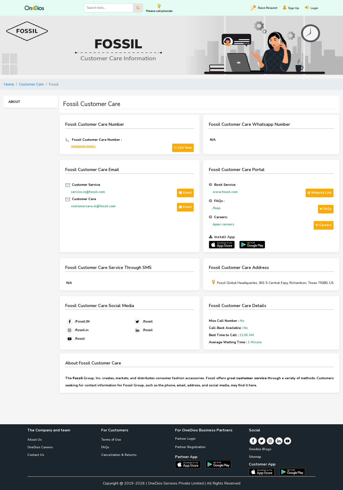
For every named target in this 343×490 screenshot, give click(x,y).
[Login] (314, 8)
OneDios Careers (40, 447)
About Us (34, 440)
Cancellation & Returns (118, 455)
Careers (324, 225)
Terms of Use (111, 440)
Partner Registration (190, 447)
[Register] (294, 8)
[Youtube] (75, 338)
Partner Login (185, 439)
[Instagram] (77, 330)
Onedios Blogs (260, 449)
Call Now (183, 148)
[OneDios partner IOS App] (223, 244)
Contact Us (35, 455)
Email (185, 193)
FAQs (326, 209)
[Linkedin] (143, 330)
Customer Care (31, 84)
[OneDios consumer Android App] (292, 471)
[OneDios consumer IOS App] (263, 471)
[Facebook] (77, 321)
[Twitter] (143, 321)
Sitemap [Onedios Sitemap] (255, 457)
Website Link (320, 193)
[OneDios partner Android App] (252, 244)
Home (9, 84)
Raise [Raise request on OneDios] (263, 8)
